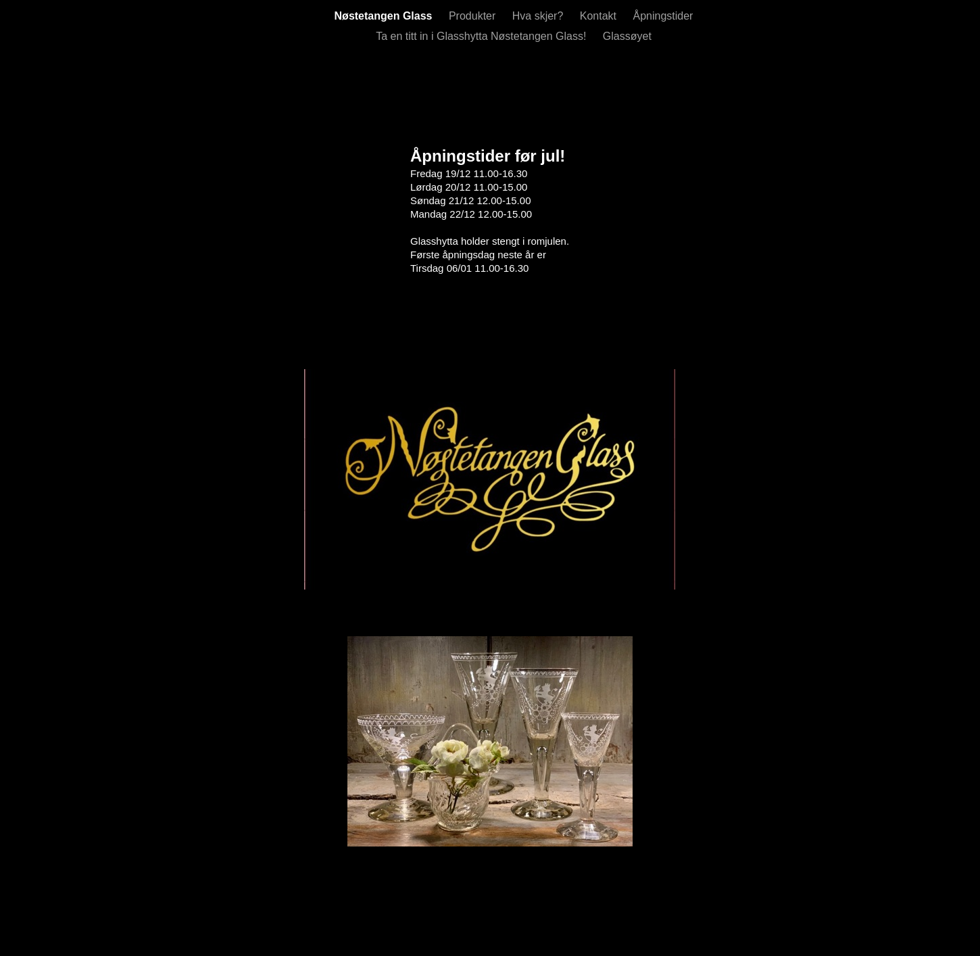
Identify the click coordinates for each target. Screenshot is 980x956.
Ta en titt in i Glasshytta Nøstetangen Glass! (482, 36)
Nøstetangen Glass (385, 16)
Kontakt (600, 16)
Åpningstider (663, 16)
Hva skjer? (539, 16)
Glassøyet (627, 36)
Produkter (474, 16)
